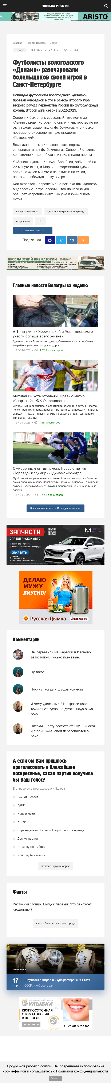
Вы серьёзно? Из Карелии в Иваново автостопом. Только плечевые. (61, 654)
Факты (20, 892)
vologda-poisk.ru (55, 6)
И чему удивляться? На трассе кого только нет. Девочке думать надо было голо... (62, 709)
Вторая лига (23, 221)
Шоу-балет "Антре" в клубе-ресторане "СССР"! (57, 980)
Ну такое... (39, 672)
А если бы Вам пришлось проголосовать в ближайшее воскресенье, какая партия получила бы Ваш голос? (53, 770)
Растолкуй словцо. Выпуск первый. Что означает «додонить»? (52, 906)
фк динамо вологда (27, 211)
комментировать (32, 230)
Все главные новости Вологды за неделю (55, 508)
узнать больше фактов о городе (55, 923)
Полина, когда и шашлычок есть (57, 689)
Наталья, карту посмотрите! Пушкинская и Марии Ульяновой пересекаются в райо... (63, 731)
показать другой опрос (55, 866)
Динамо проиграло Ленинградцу (65, 211)
